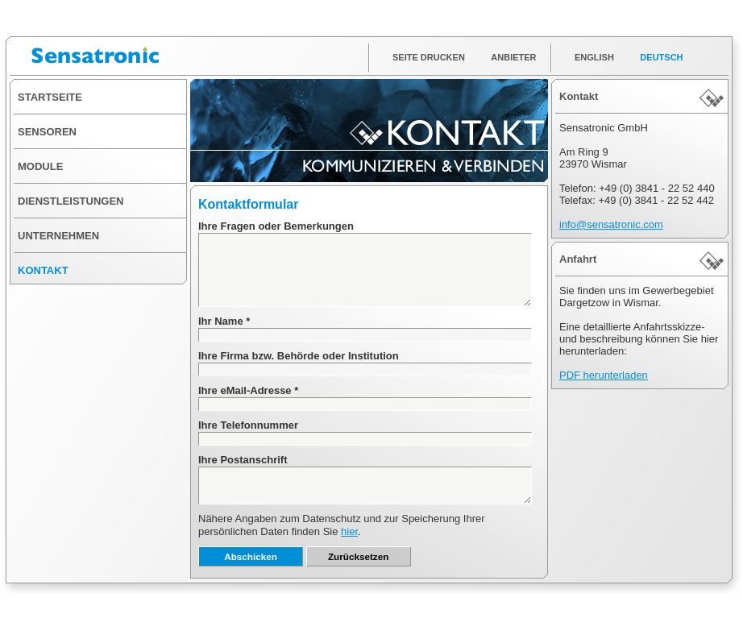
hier (349, 531)
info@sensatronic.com (611, 224)
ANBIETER (513, 57)
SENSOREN (47, 132)
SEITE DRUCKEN (428, 57)
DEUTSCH (661, 57)
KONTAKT (43, 270)
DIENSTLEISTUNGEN (70, 201)
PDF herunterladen (603, 375)
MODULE (40, 166)
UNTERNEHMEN (58, 236)
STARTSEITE (50, 97)
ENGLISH (594, 57)
